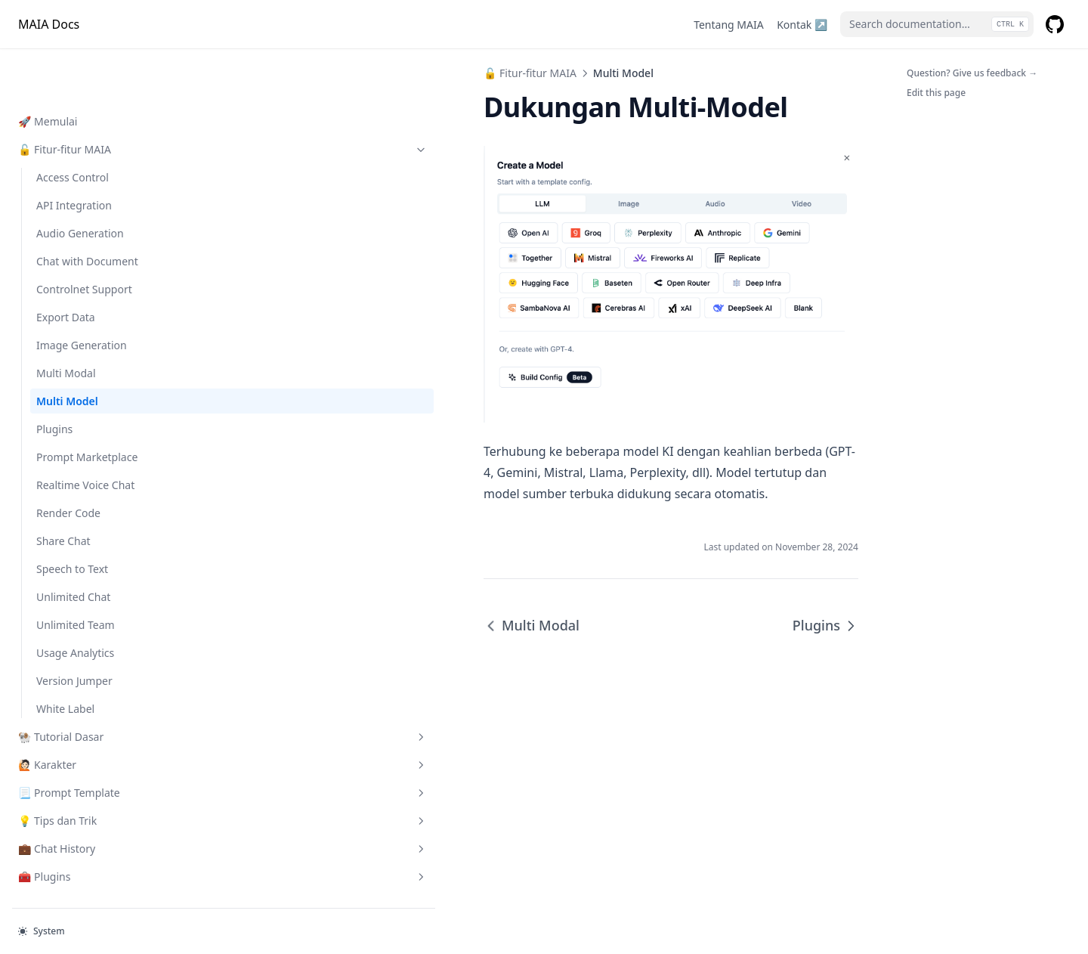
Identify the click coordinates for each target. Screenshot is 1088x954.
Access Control (72, 129)
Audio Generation (80, 185)
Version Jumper (74, 632)
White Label (65, 660)
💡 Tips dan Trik (96, 772)
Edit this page (936, 92)
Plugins (54, 380)
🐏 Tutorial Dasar (96, 688)
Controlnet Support (84, 241)
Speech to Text (72, 520)
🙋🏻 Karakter (96, 716)
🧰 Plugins (96, 828)
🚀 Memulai (48, 73)
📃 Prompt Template (96, 744)
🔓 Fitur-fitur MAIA (96, 101)
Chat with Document (87, 213)
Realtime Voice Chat (85, 436)
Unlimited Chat (73, 548)
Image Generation (81, 297)
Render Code (68, 464)
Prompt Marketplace (87, 408)
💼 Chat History (96, 800)
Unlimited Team (75, 576)
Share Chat (63, 492)
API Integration (74, 157)
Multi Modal (66, 324)
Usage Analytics (75, 604)
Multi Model (67, 352)
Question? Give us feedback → (972, 73)
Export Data (65, 269)
